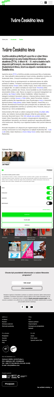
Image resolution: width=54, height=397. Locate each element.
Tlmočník (40, 88)
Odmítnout (27, 225)
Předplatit (9, 384)
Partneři (4, 322)
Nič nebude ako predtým (32, 116)
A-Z (30, 319)
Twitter (21, 39)
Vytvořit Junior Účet (36, 340)
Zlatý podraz (17, 102)
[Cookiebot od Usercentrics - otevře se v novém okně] (43, 170)
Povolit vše (26, 214)
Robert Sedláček (6, 162)
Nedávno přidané (33, 322)
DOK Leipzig (43, 237)
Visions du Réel (37, 260)
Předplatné (5, 336)
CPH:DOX (4, 237)
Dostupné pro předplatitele (36, 326)
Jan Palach (12, 94)
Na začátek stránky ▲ (44, 387)
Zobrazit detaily (46, 209)
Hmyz (41, 100)
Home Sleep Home (29, 132)
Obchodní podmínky (8, 326)
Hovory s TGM (20, 98)
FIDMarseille (12, 260)
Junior (32, 336)
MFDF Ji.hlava (24, 260)
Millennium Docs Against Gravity (31, 238)
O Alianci (4, 319)
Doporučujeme (33, 324)
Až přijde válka (44, 112)
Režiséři (31, 328)
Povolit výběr (27, 219)
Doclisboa (17, 237)
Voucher (4, 338)
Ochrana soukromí (7, 324)
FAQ (3, 342)
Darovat (4, 340)
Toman (16, 86)
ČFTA (15, 74)
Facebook (13, 39)
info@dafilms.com (13, 365)
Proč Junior (34, 338)
